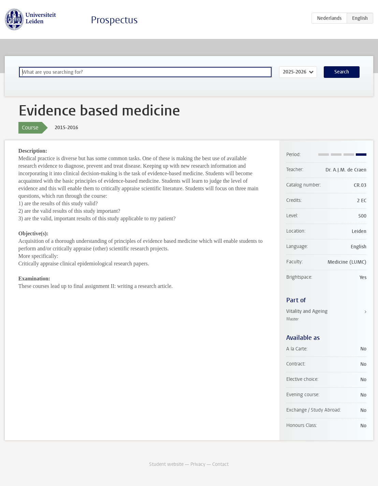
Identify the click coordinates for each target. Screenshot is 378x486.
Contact (220, 464)
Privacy (197, 464)
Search (341, 72)
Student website (166, 464)
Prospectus (114, 20)
